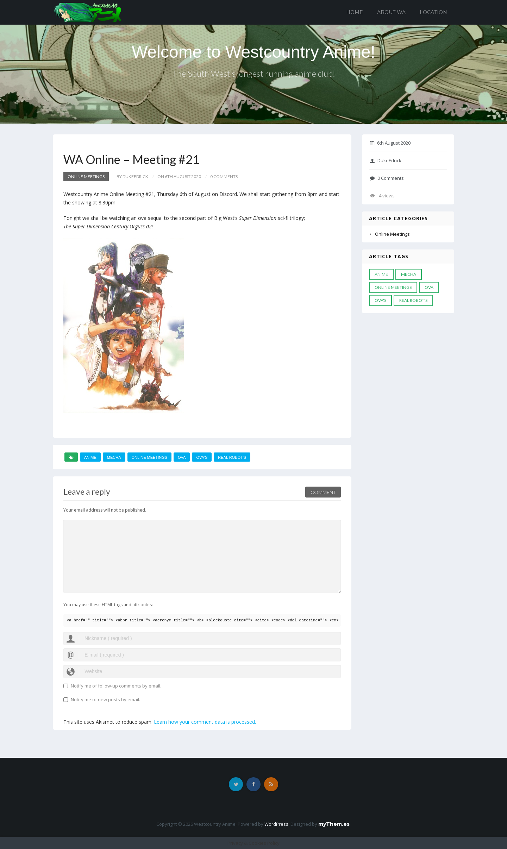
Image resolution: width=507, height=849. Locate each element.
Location (433, 12)
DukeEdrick (385, 160)
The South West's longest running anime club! (253, 73)
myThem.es (334, 824)
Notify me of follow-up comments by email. (116, 686)
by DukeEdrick (132, 176)
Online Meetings (86, 176)
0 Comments (387, 178)
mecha (114, 457)
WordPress (276, 824)
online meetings (149, 457)
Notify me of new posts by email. (105, 699)
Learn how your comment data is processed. (205, 721)
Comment (323, 492)
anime (90, 457)
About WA (391, 12)
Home (354, 12)
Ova (182, 457)
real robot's (232, 457)
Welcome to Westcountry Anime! (253, 52)
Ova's (201, 457)
